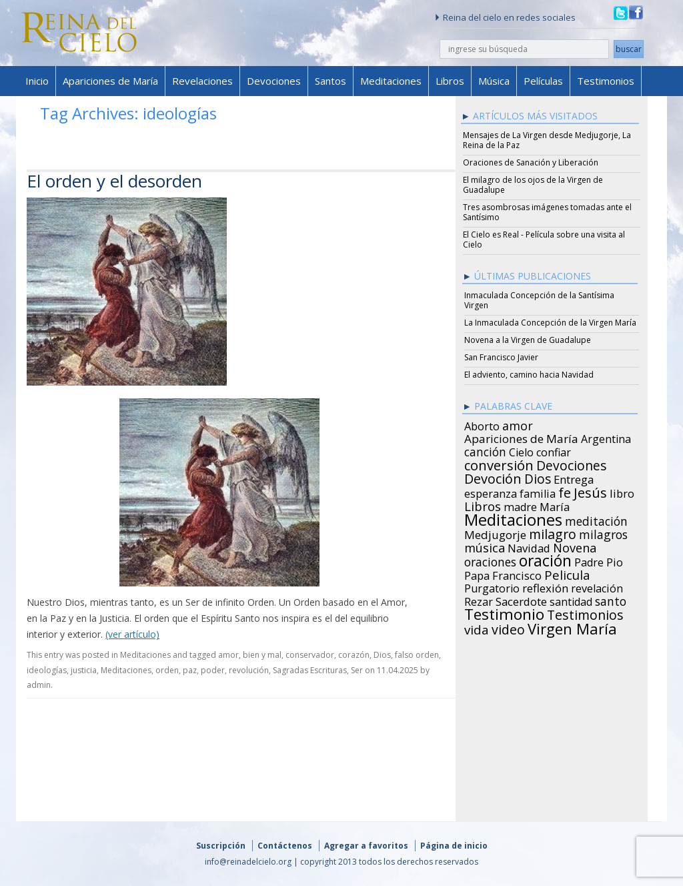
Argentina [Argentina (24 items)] (606, 437)
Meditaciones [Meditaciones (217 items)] (513, 517)
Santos (330, 80)
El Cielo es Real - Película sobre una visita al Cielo (544, 239)
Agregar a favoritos (366, 845)
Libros (450, 80)
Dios (382, 654)
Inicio (37, 80)
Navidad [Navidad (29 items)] (529, 546)
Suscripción (220, 845)
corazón (354, 654)
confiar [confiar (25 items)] (553, 450)
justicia (84, 670)
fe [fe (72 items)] (564, 491)
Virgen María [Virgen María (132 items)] (572, 626)
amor (228, 654)
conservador (309, 654)
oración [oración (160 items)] (545, 559)
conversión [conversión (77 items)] (499, 463)
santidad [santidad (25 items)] (571, 599)
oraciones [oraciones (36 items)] (490, 559)
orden (167, 670)
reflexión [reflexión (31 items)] (545, 586)
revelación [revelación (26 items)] (597, 586)
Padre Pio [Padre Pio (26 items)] (598, 560)
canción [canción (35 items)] (485, 449)
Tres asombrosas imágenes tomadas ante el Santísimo (547, 212)
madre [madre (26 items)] (520, 505)
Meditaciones (391, 80)
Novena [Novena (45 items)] (574, 545)
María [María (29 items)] (555, 505)
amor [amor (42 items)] (517, 423)
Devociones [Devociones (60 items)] (571, 463)
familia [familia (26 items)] (538, 491)
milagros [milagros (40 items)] (603, 532)
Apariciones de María (110, 80)
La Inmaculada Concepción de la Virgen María (550, 322)
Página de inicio (454, 845)
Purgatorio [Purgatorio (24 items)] (492, 586)
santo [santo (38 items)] (610, 599)
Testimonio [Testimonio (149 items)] (504, 612)
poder (213, 670)
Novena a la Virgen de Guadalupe (527, 340)
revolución (249, 670)
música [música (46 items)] (484, 545)
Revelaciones (202, 80)
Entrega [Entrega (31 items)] (574, 477)
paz (190, 670)
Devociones (274, 80)
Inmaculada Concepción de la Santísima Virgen (539, 300)
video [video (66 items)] (508, 627)
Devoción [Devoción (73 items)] (493, 477)
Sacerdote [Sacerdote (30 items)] (521, 599)
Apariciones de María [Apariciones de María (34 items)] (521, 437)
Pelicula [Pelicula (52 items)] (567, 573)
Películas (543, 80)
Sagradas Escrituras (310, 670)
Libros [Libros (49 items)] (482, 504)
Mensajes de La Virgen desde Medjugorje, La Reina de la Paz (547, 140)
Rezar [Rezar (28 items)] (478, 599)
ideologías (47, 670)
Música (494, 80)
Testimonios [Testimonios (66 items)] (585, 613)
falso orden (417, 654)
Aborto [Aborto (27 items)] (482, 424)
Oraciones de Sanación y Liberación (530, 162)
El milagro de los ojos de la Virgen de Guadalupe (533, 184)
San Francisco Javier (501, 357)
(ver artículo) (132, 634)
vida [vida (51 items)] (476, 627)
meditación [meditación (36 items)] (596, 519)
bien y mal (262, 654)
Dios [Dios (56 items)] (537, 477)
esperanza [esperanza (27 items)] (490, 491)
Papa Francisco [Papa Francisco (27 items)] (503, 573)
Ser (357, 670)
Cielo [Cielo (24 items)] (521, 450)
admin (39, 685)
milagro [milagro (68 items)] (552, 532)
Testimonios (605, 80)
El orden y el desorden (114, 181)
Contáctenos (284, 845)
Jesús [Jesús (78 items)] (590, 490)
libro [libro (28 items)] (622, 491)
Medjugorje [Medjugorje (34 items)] (495, 533)
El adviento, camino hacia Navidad (529, 374)
